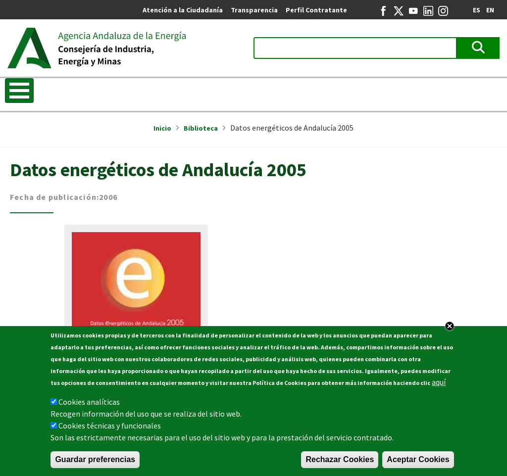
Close (450, 330)
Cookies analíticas (89, 406)
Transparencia (254, 9)
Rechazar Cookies (339, 463)
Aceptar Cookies (418, 463)
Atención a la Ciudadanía (183, 9)
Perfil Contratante (316, 9)
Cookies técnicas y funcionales (109, 429)
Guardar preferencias (95, 463)
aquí (439, 386)
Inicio (162, 128)
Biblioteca (201, 128)
